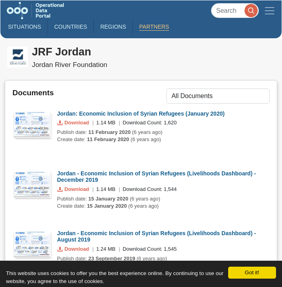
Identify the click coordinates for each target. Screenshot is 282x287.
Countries (70, 27)
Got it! (252, 272)
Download (74, 123)
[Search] (235, 10)
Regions (113, 27)
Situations (24, 27)
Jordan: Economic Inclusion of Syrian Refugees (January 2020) (141, 113)
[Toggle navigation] (269, 11)
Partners (154, 27)
